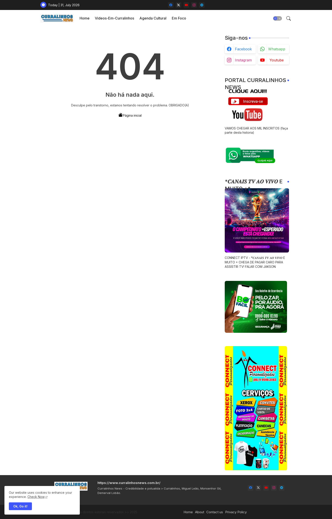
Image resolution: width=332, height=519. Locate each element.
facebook (243, 49)
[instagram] (194, 5)
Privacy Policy (236, 512)
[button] (277, 18)
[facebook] (171, 5)
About (199, 512)
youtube (277, 60)
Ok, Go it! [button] (20, 506)
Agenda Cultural (152, 18)
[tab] (84, 18)
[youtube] (186, 5)
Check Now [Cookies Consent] (36, 497)
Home (85, 18)
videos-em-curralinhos (114, 18)
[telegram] (202, 5)
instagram (243, 60)
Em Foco (179, 18)
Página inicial (130, 115)
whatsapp (276, 49)
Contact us (214, 512)
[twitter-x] (178, 5)
